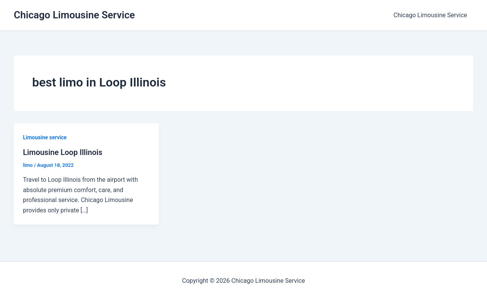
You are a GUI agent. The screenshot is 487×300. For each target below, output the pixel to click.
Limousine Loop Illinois (62, 152)
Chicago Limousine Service (74, 15)
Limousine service (45, 137)
